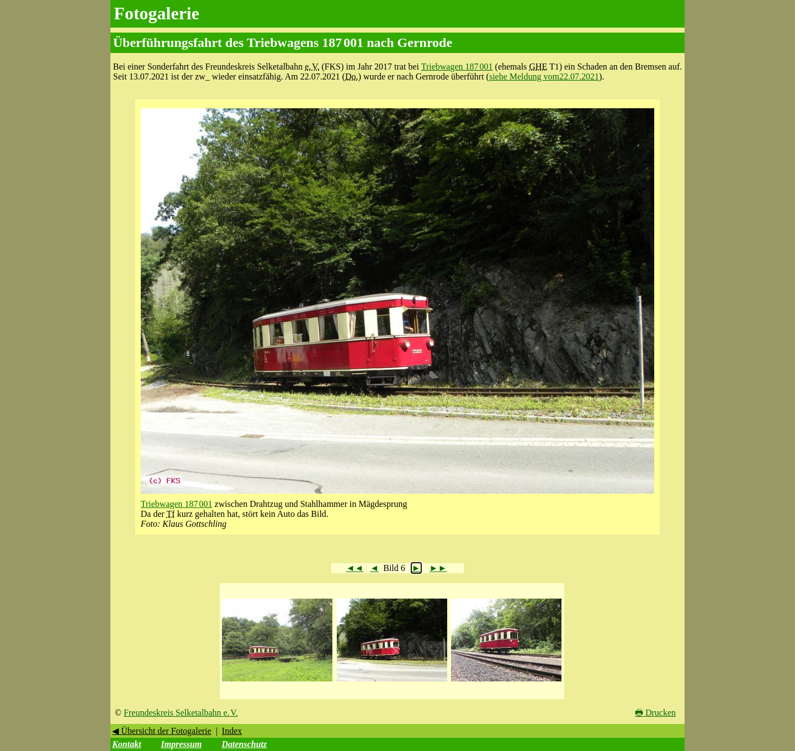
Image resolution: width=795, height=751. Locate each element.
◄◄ (355, 568)
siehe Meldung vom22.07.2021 (544, 76)
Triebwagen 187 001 (457, 66)
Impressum (181, 744)
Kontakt (126, 744)
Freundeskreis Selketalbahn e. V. (181, 712)
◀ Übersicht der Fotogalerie (161, 731)
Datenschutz (244, 744)
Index (232, 731)
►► (438, 568)
